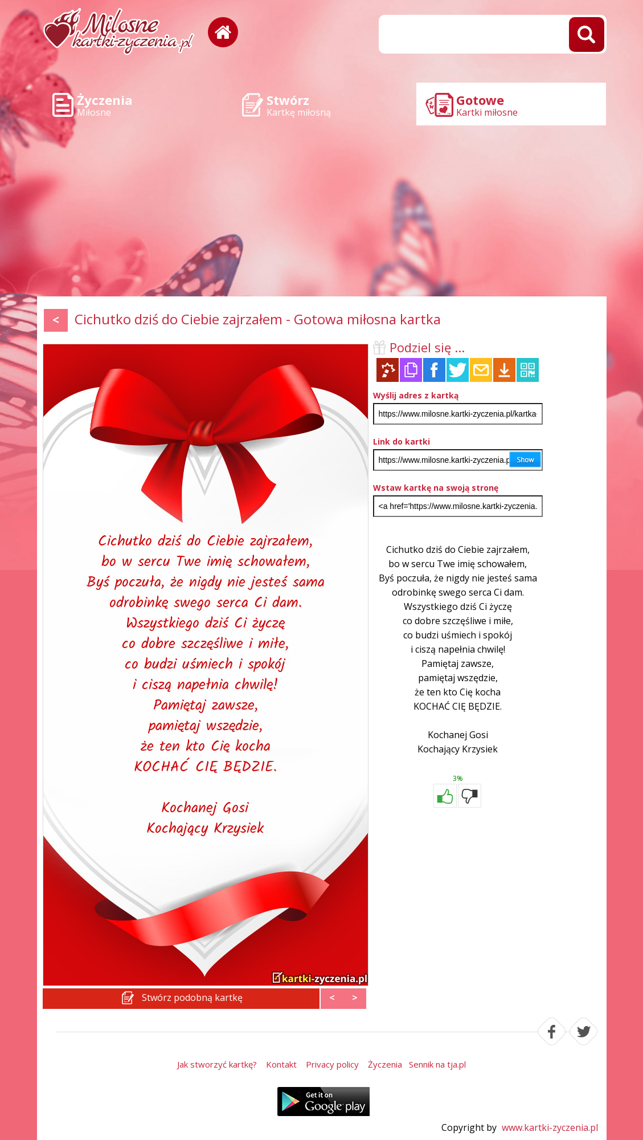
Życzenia (385, 1064)
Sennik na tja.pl (437, 1064)
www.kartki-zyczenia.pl (550, 1127)
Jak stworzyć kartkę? (217, 1064)
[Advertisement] (322, 211)
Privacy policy (332, 1064)
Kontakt (281, 1064)
